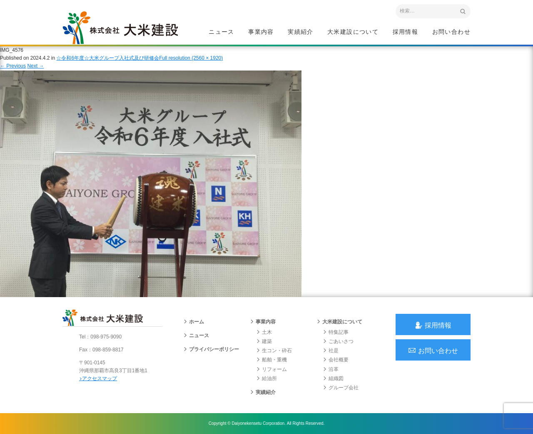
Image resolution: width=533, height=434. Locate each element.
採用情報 (405, 31)
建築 (264, 341)
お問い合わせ (451, 31)
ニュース (221, 31)
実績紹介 (301, 31)
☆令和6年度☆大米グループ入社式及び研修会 (107, 58)
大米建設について (353, 31)
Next (35, 66)
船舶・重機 (271, 360)
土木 (264, 332)
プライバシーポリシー (211, 349)
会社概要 (336, 360)
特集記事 (336, 332)
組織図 (333, 378)
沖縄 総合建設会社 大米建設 (120, 27)
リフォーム (271, 369)
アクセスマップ (98, 378)
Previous (13, 66)
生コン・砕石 (274, 350)
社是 (331, 350)
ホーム (193, 322)
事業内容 (261, 31)
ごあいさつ (338, 341)
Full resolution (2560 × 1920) (191, 58)
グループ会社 (341, 388)
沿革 (331, 369)
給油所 (266, 378)
